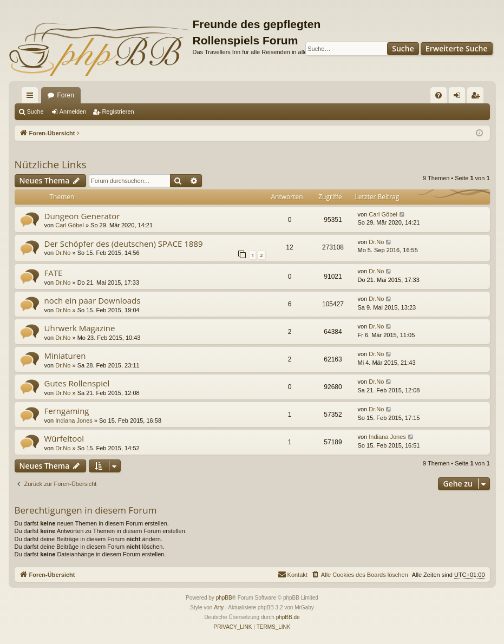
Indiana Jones (74, 420)
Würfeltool (64, 438)
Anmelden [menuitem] (458, 97)
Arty (219, 607)
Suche (403, 48)
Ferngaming (66, 410)
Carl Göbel (69, 225)
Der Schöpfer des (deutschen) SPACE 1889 (123, 243)
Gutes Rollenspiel (77, 383)
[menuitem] (438, 95)
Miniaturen (65, 355)
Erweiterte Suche (457, 48)
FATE (53, 272)
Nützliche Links (51, 164)
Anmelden (73, 111)
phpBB (224, 598)
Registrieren (118, 111)
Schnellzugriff (32, 97)
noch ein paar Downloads (92, 300)
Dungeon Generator (82, 216)
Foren (65, 95)
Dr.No (62, 252)
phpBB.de (288, 617)
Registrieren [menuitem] (477, 97)
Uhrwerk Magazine (79, 328)
